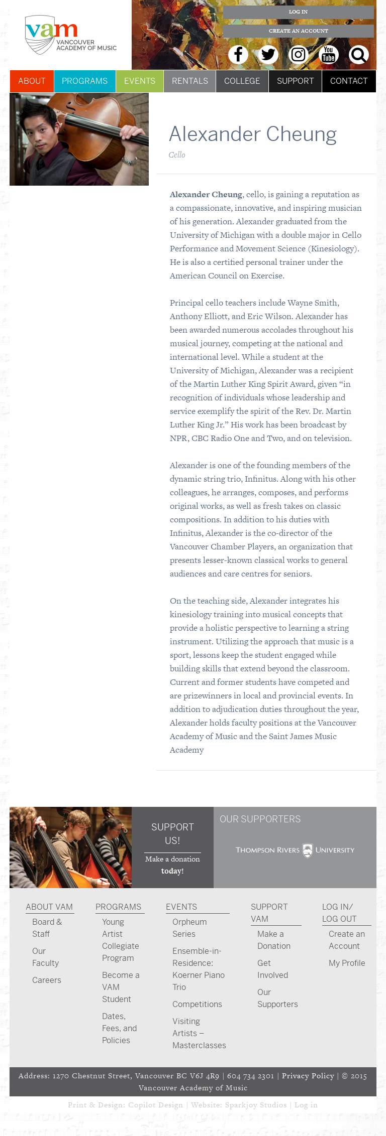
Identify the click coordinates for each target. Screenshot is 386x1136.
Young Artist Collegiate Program (120, 940)
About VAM (49, 907)
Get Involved (272, 969)
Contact (349, 81)
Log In (298, 12)
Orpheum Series (189, 928)
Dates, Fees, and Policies (119, 1028)
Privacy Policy (308, 1075)
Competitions (197, 1004)
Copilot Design (155, 1104)
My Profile (347, 963)
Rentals (190, 81)
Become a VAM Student (121, 987)
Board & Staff (47, 928)
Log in (306, 1104)
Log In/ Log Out (339, 913)
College (242, 81)
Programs (85, 81)
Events (139, 81)
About (32, 81)
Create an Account (298, 31)
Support (295, 81)
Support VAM (269, 913)
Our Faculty (45, 957)
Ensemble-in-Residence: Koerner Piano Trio (198, 969)
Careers (46, 980)
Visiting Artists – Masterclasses (199, 1033)
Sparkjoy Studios (256, 1104)
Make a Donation (274, 940)
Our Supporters (277, 998)
